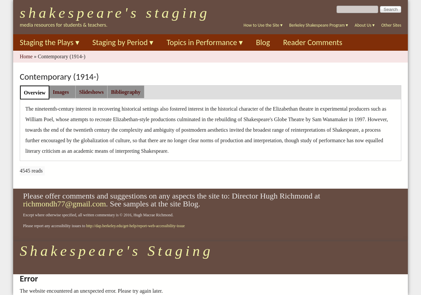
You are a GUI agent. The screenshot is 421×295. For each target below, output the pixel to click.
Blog (263, 42)
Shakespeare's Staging (115, 13)
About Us (365, 25)
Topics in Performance (204, 42)
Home (26, 56)
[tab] (35, 92)
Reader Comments (312, 42)
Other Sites (391, 25)
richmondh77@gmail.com (64, 204)
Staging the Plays (49, 42)
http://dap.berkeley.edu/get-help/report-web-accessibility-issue (135, 226)
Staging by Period (123, 42)
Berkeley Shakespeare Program (318, 25)
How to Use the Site (263, 25)
